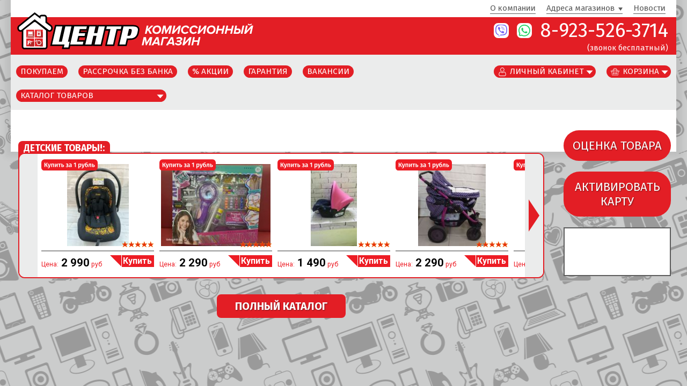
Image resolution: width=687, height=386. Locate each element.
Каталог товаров (56, 95)
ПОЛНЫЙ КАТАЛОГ (281, 306)
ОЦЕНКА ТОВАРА (617, 145)
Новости (649, 8)
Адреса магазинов (580, 8)
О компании (513, 8)
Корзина (641, 71)
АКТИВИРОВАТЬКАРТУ (617, 194)
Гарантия (268, 71)
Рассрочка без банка (128, 71)
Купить (137, 261)
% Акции (210, 71)
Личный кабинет (547, 71)
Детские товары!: (64, 148)
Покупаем (41, 71)
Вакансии (328, 71)
